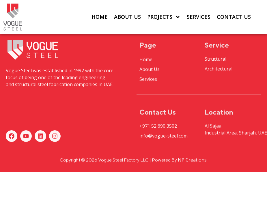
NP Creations (192, 161)
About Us (127, 16)
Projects (163, 17)
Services (198, 16)
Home (100, 16)
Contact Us (234, 16)
